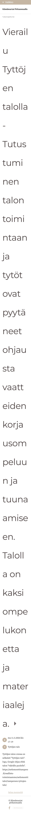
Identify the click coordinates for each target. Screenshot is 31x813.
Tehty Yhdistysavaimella (18, 807)
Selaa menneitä (15, 792)
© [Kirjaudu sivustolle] (10, 800)
